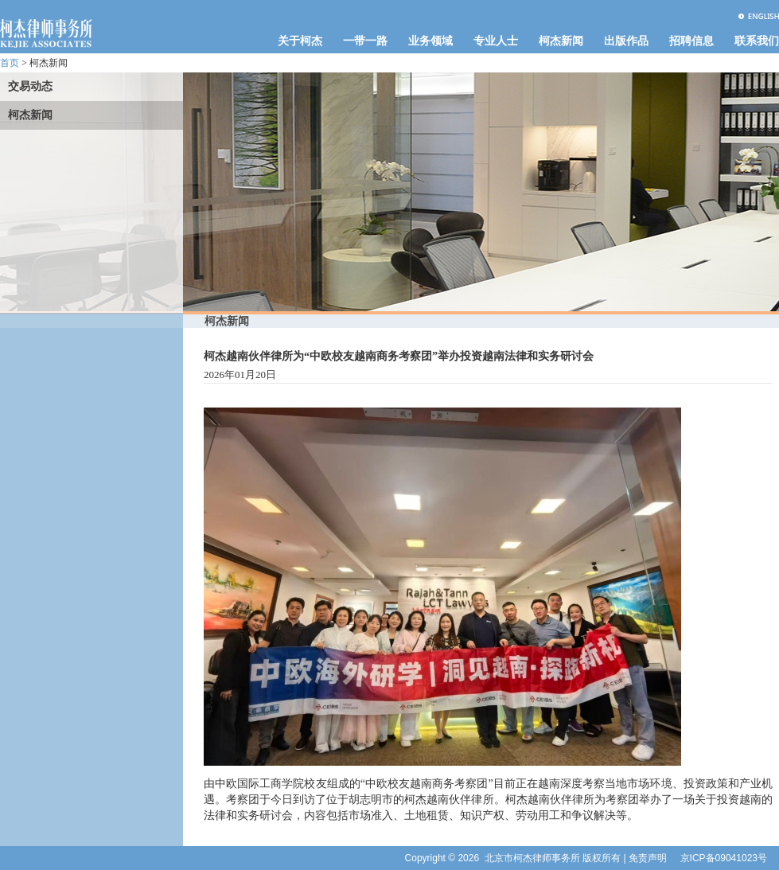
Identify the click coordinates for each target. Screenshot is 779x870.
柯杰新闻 (561, 41)
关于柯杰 (300, 41)
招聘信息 (691, 41)
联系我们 (756, 41)
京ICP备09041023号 (723, 858)
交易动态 (30, 86)
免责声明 (648, 858)
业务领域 (430, 41)
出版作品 (626, 41)
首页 (9, 62)
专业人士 (495, 41)
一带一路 (365, 41)
